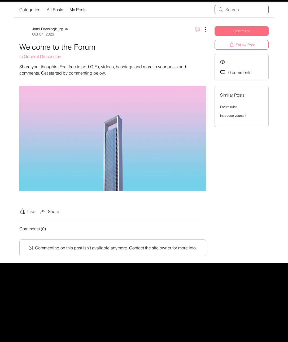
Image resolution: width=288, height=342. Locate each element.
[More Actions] (203, 29)
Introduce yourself (233, 116)
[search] (242, 9)
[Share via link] (49, 211)
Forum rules (228, 107)
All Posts (55, 9)
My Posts (77, 9)
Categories (29, 9)
